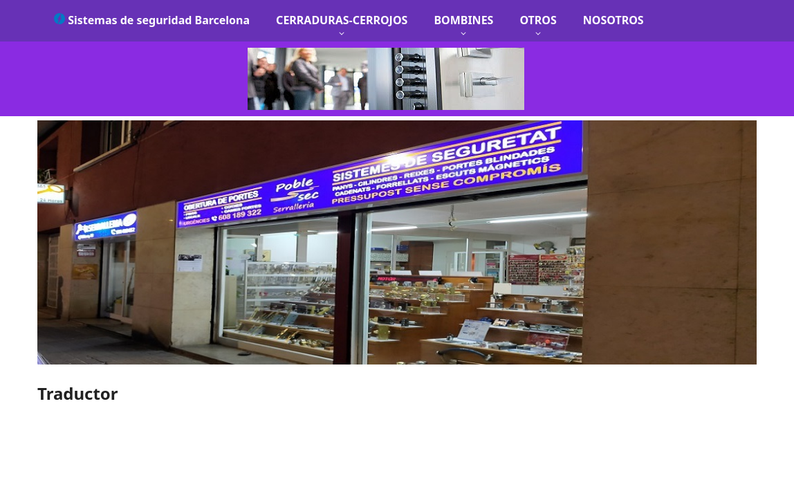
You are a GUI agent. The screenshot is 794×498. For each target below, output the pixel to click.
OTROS (537, 20)
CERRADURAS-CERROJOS (341, 20)
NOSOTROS (613, 20)
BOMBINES (463, 20)
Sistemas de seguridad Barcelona (152, 20)
